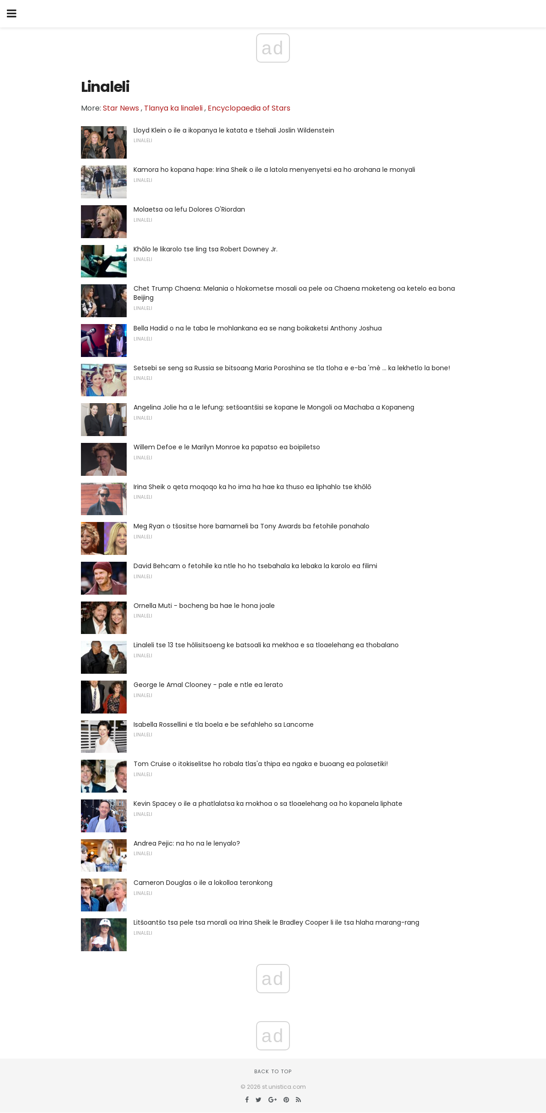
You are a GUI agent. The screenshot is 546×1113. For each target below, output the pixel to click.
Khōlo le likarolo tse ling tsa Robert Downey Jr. (206, 249)
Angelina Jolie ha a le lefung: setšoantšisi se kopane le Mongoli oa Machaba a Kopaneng (274, 407)
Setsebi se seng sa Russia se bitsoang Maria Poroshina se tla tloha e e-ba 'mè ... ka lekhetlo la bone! (292, 368)
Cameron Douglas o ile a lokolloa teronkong (203, 882)
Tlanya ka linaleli (173, 108)
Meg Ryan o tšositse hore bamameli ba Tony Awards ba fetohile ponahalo (251, 526)
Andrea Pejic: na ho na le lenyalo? (187, 843)
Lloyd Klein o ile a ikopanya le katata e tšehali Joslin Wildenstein (234, 130)
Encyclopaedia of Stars (249, 108)
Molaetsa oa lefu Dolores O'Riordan (189, 209)
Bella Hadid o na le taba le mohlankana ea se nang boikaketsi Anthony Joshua (258, 328)
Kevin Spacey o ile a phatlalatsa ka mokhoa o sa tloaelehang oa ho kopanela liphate (268, 803)
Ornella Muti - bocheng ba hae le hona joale (204, 605)
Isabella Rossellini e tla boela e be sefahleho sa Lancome (224, 724)
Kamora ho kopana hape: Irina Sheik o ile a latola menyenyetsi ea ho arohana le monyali (274, 169)
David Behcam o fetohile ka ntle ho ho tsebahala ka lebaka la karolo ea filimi (255, 565)
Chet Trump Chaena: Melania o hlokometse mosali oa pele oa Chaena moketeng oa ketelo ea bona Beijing (294, 293)
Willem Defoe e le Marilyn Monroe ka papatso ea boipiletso (227, 447)
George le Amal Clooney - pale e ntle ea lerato (208, 684)
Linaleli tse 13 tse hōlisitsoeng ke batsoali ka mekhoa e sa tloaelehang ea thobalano (266, 645)
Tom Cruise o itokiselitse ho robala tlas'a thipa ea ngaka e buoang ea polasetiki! (261, 763)
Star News (121, 108)
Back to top (273, 1071)
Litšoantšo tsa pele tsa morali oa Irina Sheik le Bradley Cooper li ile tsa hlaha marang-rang (276, 922)
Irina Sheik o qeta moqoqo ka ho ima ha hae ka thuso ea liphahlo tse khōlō (252, 486)
